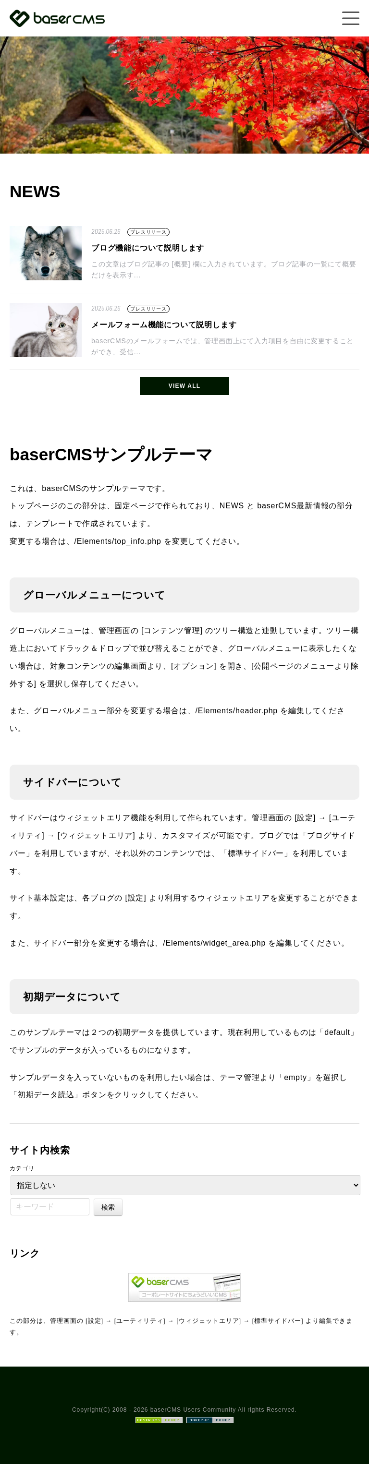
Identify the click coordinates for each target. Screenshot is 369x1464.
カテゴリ (22, 1168)
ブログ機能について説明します (147, 248)
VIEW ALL (184, 386)
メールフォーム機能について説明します (163, 325)
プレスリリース (148, 232)
